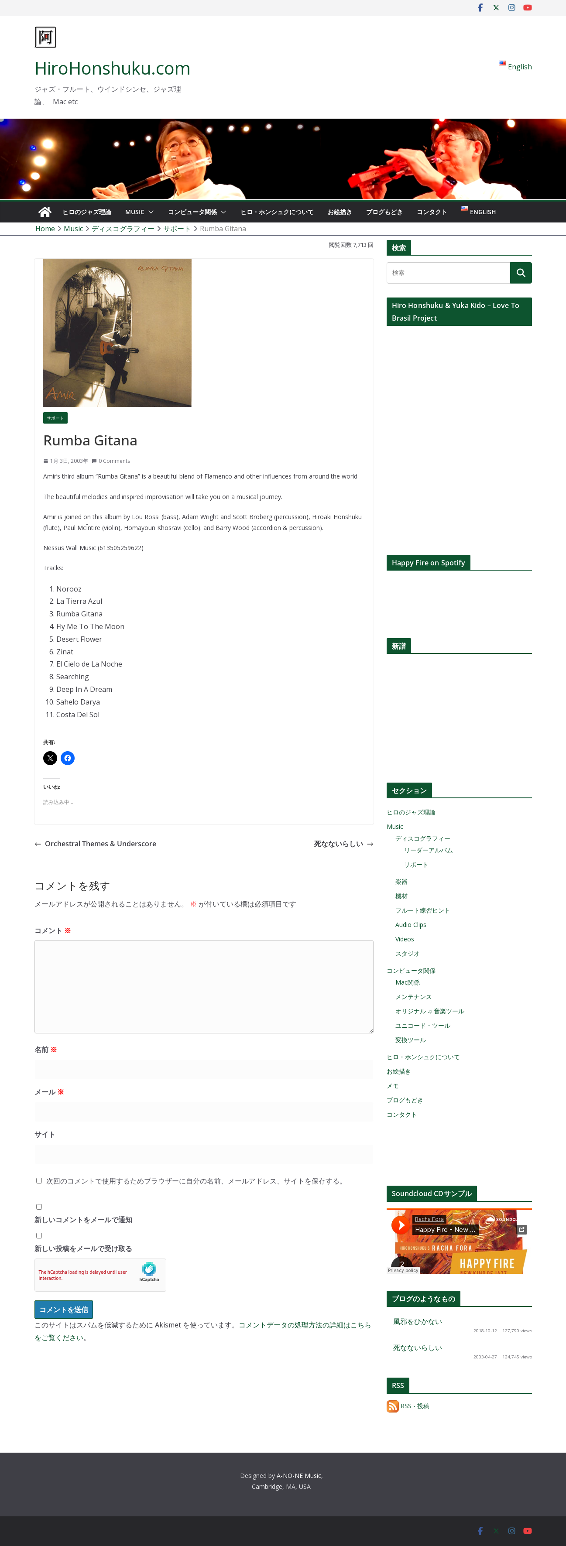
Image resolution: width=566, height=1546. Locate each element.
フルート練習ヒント (422, 910)
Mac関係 (407, 982)
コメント (52, 930)
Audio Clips (410, 924)
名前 (45, 1049)
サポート (55, 418)
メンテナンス (413, 996)
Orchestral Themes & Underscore (95, 843)
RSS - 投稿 (408, 1406)
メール (49, 1092)
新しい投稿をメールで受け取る (83, 1248)
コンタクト (432, 212)
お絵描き (340, 212)
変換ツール (410, 1040)
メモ (393, 1085)
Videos (404, 939)
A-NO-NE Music (299, 1475)
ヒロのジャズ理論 (86, 212)
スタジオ (407, 953)
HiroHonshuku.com (112, 68)
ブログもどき (384, 212)
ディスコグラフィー (422, 838)
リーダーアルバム (428, 850)
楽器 (401, 881)
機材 (401, 896)
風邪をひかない (417, 1321)
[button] (149, 212)
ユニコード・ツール (422, 1025)
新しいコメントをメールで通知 (83, 1219)
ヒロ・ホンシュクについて (277, 212)
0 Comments (111, 461)
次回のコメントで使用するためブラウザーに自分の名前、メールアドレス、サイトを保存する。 (196, 1181)
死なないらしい (344, 843)
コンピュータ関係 (192, 212)
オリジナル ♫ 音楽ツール (430, 1011)
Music (134, 212)
